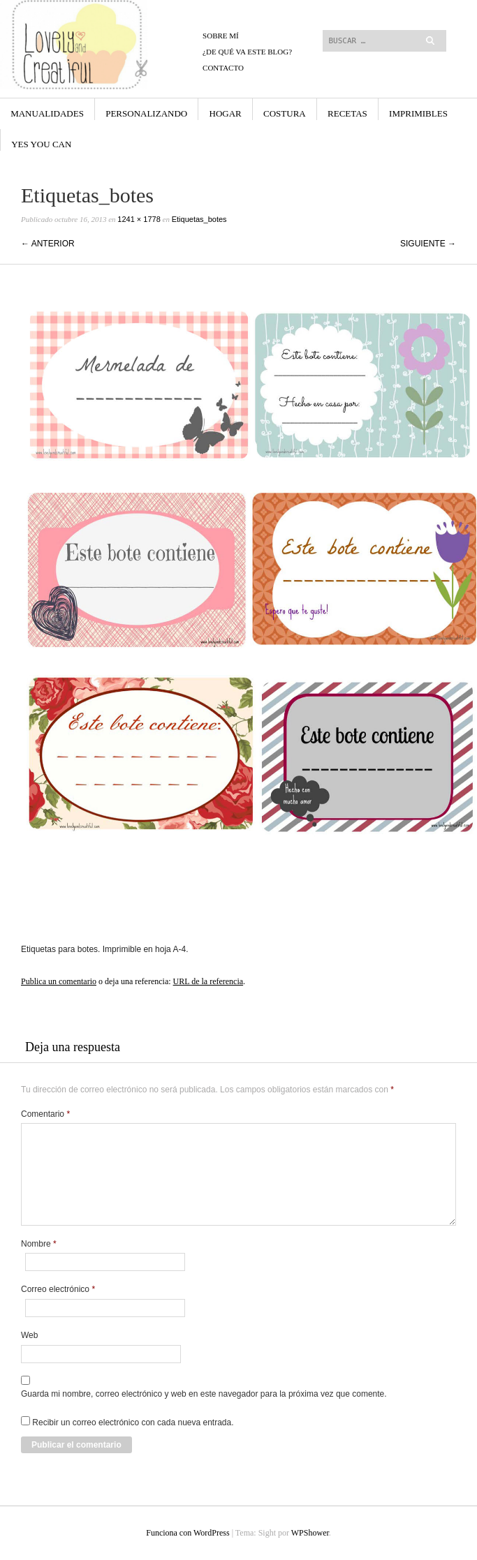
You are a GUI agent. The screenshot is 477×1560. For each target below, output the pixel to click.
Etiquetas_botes (199, 219)
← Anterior (48, 243)
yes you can (41, 144)
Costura (284, 113)
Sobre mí (221, 35)
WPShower (310, 1533)
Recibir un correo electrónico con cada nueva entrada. (132, 1422)
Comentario (45, 1114)
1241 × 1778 (138, 219)
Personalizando (146, 113)
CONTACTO (223, 68)
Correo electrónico (58, 1289)
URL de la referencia (208, 981)
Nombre (39, 1244)
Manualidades (47, 113)
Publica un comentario (58, 981)
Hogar (226, 113)
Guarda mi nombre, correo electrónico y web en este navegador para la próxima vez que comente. (204, 1394)
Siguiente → (428, 243)
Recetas (347, 113)
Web (29, 1335)
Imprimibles (418, 113)
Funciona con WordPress (187, 1533)
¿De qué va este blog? (247, 51)
